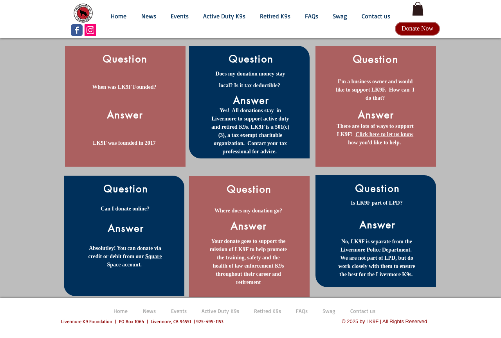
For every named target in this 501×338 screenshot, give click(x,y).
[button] (148, 12)
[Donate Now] (417, 29)
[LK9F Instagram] (90, 30)
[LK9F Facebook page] (77, 30)
